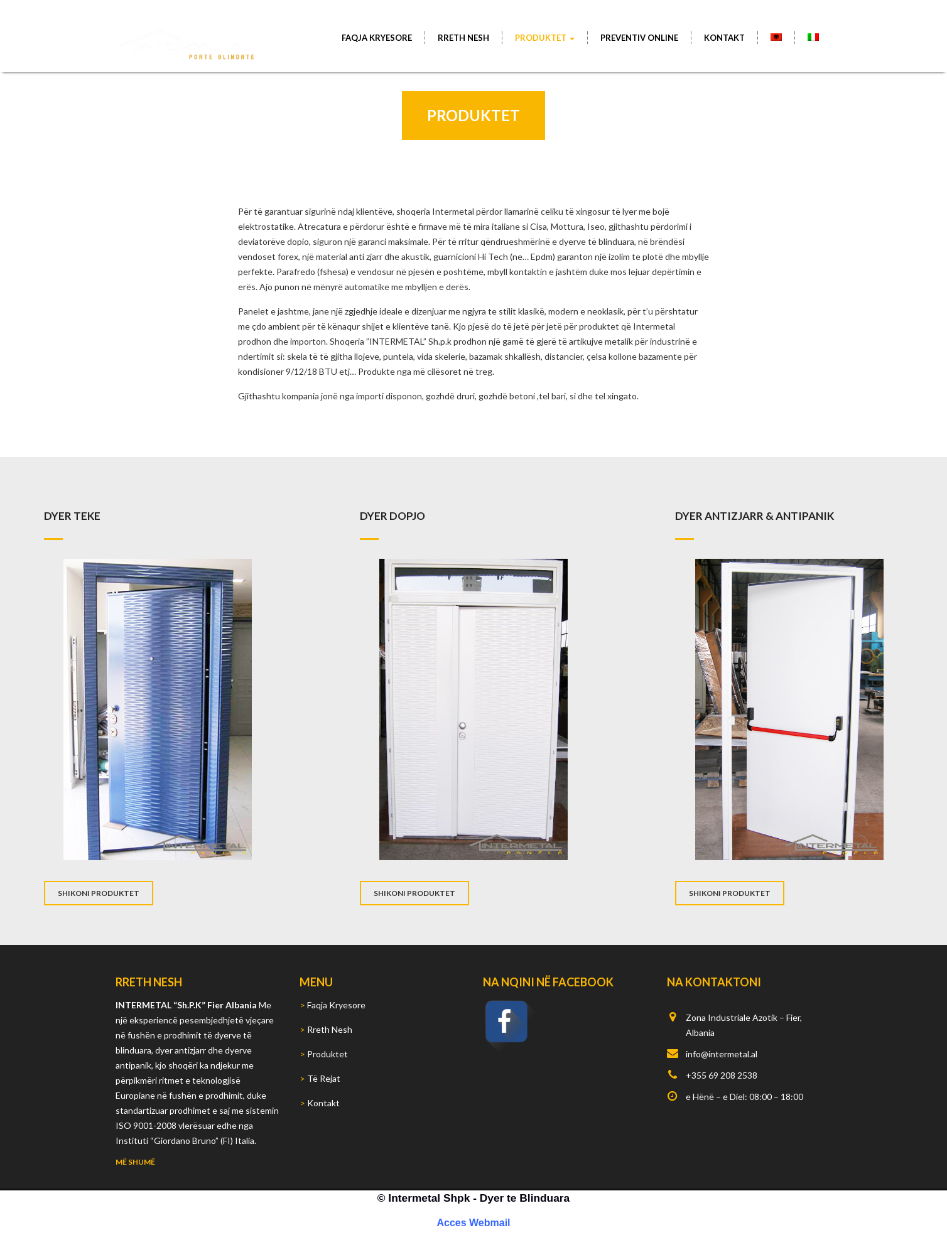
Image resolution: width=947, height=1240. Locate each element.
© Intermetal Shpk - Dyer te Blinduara (473, 1198)
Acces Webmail (473, 1222)
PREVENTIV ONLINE (639, 38)
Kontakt (724, 38)
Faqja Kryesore (377, 38)
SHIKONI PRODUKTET (98, 893)
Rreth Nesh (463, 38)
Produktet (545, 38)
